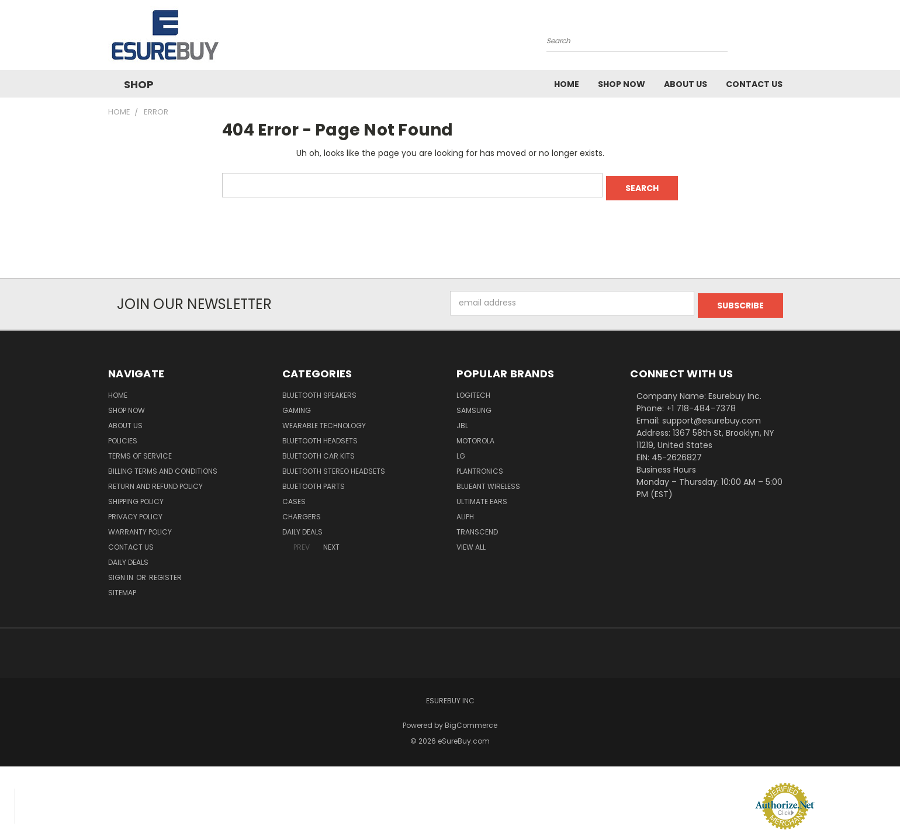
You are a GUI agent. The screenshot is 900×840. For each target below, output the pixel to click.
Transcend (477, 527)
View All (471, 542)
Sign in (121, 572)
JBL (462, 420)
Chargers (301, 511)
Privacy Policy (135, 511)
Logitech (473, 390)
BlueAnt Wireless (488, 481)
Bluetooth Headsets (320, 435)
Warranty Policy (140, 527)
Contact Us (754, 84)
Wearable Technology (324, 420)
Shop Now (621, 84)
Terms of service (140, 451)
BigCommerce (471, 720)
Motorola (475, 435)
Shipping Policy (136, 496)
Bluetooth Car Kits (318, 451)
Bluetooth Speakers (319, 390)
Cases (294, 496)
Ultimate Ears (481, 496)
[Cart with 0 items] (789, 38)
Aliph (465, 511)
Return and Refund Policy (155, 481)
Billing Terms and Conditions (162, 466)
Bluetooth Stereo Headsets (333, 466)
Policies (122, 435)
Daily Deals (128, 557)
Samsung (473, 405)
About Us (685, 84)
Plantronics (479, 466)
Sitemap (122, 587)
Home (566, 84)
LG (460, 451)
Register (165, 572)
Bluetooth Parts (313, 481)
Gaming (296, 405)
